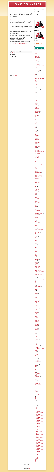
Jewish (36, 221)
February (37, 458)
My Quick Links (36, 262)
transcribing (36, 369)
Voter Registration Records (38, 384)
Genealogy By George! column (38, 175)
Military (36, 255)
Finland (36, 161)
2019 (35, 460)
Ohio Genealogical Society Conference (39, 292)
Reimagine (36, 323)
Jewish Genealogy (37, 222)
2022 (35, 400)
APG (35, 74)
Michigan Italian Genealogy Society (38, 250)
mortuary (36, 260)
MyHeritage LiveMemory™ (38, 270)
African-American (37, 59)
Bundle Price (36, 97)
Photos (36, 305)
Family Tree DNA (37, 152)
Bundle (36, 96)
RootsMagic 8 (36, 329)
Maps (35, 242)
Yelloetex (36, 392)
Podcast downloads (37, 308)
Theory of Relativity (37, 364)
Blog (35, 91)
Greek (35, 194)
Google (36, 190)
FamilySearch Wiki (37, 156)
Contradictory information (37, 111)
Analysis (36, 68)
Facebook (36, 147)
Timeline (36, 365)
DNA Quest (36, 136)
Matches (36, 244)
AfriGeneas (36, 60)
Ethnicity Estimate (37, 142)
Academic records (37, 57)
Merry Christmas (37, 247)
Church (36, 104)
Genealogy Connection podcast (38, 177)
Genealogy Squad (37, 181)
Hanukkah (36, 197)
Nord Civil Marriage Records (38, 286)
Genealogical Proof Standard (38, 172)
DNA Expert (36, 134)
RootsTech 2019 (37, 332)
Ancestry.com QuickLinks (37, 72)
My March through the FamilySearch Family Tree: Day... (39, 412)
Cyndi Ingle (36, 122)
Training (36, 368)
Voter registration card (37, 383)
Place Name (36, 306)
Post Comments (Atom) (15, 75)
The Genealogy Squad (37, 361)
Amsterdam (36, 67)
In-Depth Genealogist (37, 210)
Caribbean (36, 100)
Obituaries (36, 289)
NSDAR (36, 288)
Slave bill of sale (37, 341)
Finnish (36, 162)
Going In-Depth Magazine (37, 189)
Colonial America (37, 108)
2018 (35, 461)
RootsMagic (36, 328)
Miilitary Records (37, 254)
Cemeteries (36, 101)
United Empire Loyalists (37, 373)
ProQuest (36, 316)
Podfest (36, 309)
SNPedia (36, 344)
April (36, 409)
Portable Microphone (37, 310)
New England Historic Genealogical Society (39, 279)
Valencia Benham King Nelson (38, 378)
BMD (35, 92)
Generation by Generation (38, 182)
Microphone (36, 252)
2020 (35, 459)
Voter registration (37, 382)
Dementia (36, 128)
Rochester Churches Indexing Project (39, 327)
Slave (35, 340)
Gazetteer (36, 171)
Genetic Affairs (36, 183)
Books (35, 95)
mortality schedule (37, 259)
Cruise (35, 118)
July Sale (36, 224)
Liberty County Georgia (37, 232)
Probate (36, 313)
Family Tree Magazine (37, 153)
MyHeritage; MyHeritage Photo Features (39, 271)
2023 (35, 399)
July (36, 406)
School (36, 337)
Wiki (35, 387)
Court (35, 114)
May (36, 408)
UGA (35, 372)
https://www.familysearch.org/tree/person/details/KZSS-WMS (22, 17)
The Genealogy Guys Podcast (38, 360)
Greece (36, 193)
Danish (36, 124)
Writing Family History (37, 390)
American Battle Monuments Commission (39, 65)
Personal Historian (37, 301)
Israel (35, 218)
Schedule (36, 335)
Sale (35, 333)
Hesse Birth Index (37, 202)
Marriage (36, 243)
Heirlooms (36, 201)
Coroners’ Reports (37, 112)
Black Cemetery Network (37, 89)
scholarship (36, 336)
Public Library (36, 317)
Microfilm (36, 251)
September (37, 404)
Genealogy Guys (37, 178)
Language (36, 228)
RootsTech (36, 331)
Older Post (31, 74)
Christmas (36, 103)
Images (36, 209)
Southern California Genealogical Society (39, 348)
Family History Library (37, 150)
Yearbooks (36, 391)
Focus (35, 167)
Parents (36, 297)
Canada (36, 99)
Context (36, 110)
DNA (35, 132)
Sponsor (36, 350)
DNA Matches (36, 135)
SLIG (35, 343)
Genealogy (36, 174)
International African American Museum (39, 213)
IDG (35, 208)
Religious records (37, 324)
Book (35, 93)
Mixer (35, 256)
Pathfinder (36, 298)
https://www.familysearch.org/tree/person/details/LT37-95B (19, 44)
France (36, 168)
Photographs (36, 304)
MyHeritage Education (37, 266)
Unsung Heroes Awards (37, 376)
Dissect (36, 131)
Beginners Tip (36, 84)
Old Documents (36, 293)
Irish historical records (37, 216)
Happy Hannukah (37, 198)
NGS (35, 285)
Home (21, 74)
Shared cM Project (37, 339)
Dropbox (36, 138)
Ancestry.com (36, 71)
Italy (35, 220)
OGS (35, 290)
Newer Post (11, 74)
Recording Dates (37, 320)
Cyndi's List (36, 123)
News (35, 282)
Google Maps (36, 191)
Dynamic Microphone (37, 139)
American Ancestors (37, 64)
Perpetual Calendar (37, 300)
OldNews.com (36, 294)
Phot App (36, 302)
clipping (36, 107)
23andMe (36, 55)
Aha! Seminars (36, 61)
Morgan (36, 258)
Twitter (35, 370)
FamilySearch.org (37, 157)
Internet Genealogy (37, 214)
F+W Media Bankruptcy (37, 146)
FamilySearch (36, 154)
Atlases (36, 81)
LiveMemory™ (36, 236)
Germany (36, 186)
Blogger (30, 468)
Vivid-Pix (36, 380)
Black (35, 88)
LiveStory (36, 237)
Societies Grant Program (37, 345)
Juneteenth (36, 225)
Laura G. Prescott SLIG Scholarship (39, 229)
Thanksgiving (36, 358)
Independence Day (37, 212)
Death (35, 127)
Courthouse (36, 116)
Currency (36, 120)
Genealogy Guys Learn (37, 179)
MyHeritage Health (37, 267)
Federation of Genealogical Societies (39, 158)
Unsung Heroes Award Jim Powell (38, 374)
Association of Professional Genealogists (39, 78)
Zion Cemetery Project (37, 394)
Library (36, 233)
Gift (35, 187)
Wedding (36, 386)
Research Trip (36, 325)
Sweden (36, 355)
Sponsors (36, 351)
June (36, 407)
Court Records (36, 115)
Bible (35, 85)
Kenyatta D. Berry (37, 226)
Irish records (36, 217)
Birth (35, 87)
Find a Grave (36, 160)
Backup (36, 83)
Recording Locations (37, 321)
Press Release (36, 312)
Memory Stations (37, 246)
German (36, 185)
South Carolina (36, 347)
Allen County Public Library (38, 63)
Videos (35, 379)
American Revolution (37, 66)
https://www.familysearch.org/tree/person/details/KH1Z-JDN (20, 43)
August (36, 405)
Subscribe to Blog (37, 354)
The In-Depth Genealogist (37, 362)
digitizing (36, 130)
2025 (35, 397)
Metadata (36, 248)
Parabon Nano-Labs (37, 296)
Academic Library (37, 56)
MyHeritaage (36, 263)
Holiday (36, 205)
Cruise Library (36, 119)
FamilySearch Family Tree (13, 52)
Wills (35, 388)
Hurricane (36, 206)
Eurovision (36, 143)
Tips (35, 366)
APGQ (35, 75)
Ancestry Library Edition (37, 70)
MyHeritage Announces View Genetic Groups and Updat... (39, 411)
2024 (35, 398)
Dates (35, 126)
